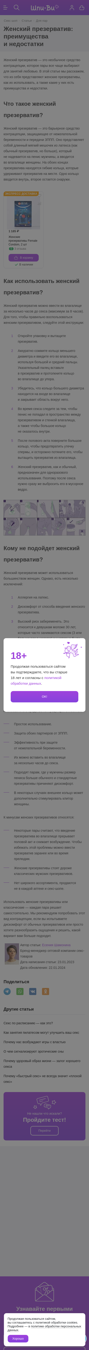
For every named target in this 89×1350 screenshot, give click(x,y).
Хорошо (18, 1338)
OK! (44, 696)
